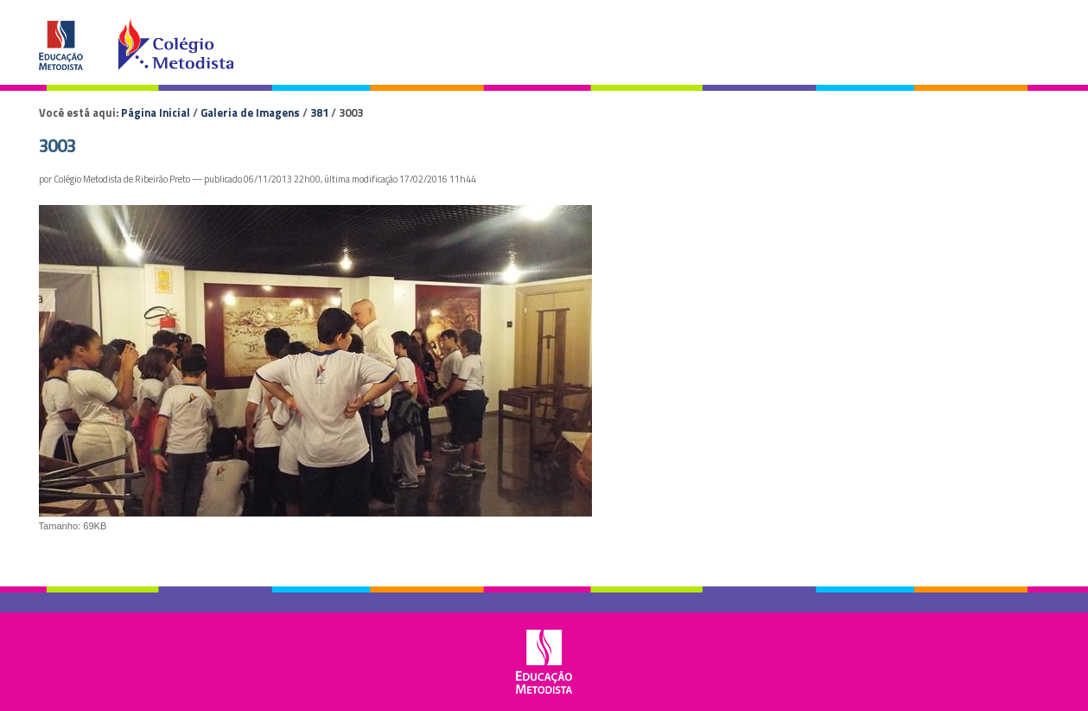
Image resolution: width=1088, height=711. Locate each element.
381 (319, 112)
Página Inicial (155, 112)
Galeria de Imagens (250, 112)
